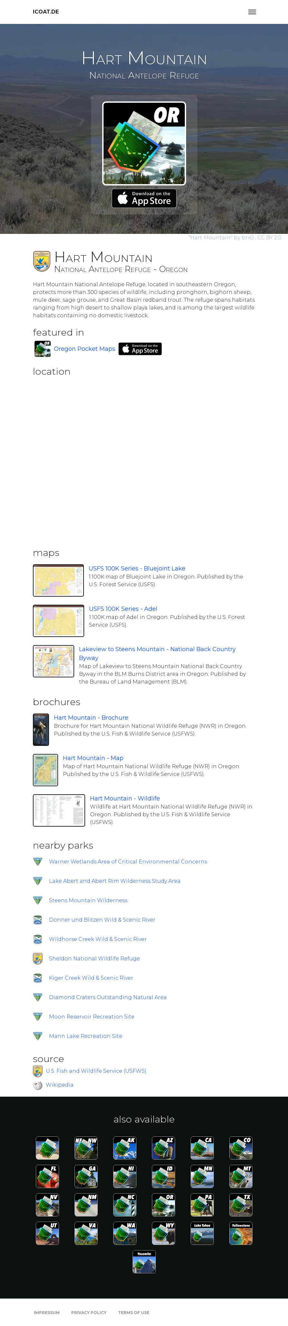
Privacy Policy (88, 1312)
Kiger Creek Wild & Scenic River (91, 978)
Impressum (47, 1312)
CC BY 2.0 (269, 238)
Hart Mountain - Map (93, 758)
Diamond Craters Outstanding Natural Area (108, 997)
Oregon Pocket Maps (84, 348)
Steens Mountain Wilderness (88, 900)
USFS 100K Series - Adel (123, 608)
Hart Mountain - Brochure (91, 717)
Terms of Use (133, 1312)
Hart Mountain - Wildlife (125, 798)
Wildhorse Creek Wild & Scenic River (98, 939)
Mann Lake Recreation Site (85, 1036)
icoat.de (46, 12)
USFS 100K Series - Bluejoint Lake (137, 568)
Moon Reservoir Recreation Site (91, 1017)
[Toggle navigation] (252, 12)
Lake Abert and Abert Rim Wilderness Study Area (115, 881)
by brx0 (221, 238)
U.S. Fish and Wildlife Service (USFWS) (96, 1071)
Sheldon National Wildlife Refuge (94, 958)
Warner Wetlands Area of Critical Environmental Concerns (128, 862)
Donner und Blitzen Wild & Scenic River (102, 920)
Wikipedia (60, 1085)
